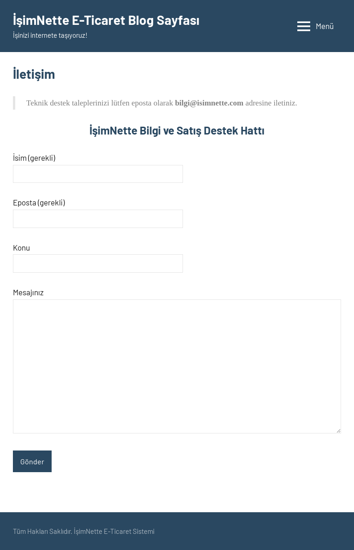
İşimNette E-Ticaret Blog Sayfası (106, 20)
